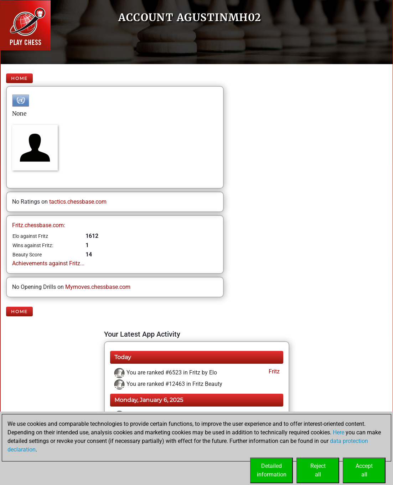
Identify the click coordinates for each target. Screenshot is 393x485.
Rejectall (318, 470)
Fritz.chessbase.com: (38, 225)
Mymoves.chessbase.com (97, 287)
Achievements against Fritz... (48, 263)
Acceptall (364, 470)
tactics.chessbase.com (78, 201)
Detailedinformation (271, 470)
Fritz (273, 371)
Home (19, 78)
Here (338, 432)
